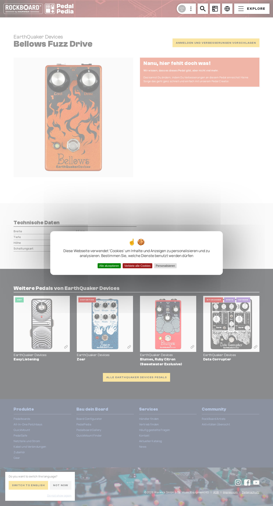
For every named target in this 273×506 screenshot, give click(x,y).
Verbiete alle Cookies (137, 265)
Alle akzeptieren (109, 265)
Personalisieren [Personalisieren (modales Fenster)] (165, 265)
